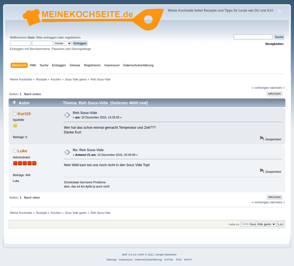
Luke (22, 150)
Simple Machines (165, 254)
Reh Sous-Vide (85, 113)
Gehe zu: (234, 224)
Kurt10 (24, 113)
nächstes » (277, 87)
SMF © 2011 (146, 254)
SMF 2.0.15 (129, 254)
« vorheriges (260, 87)
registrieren (72, 37)
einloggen (50, 37)
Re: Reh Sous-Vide (88, 150)
